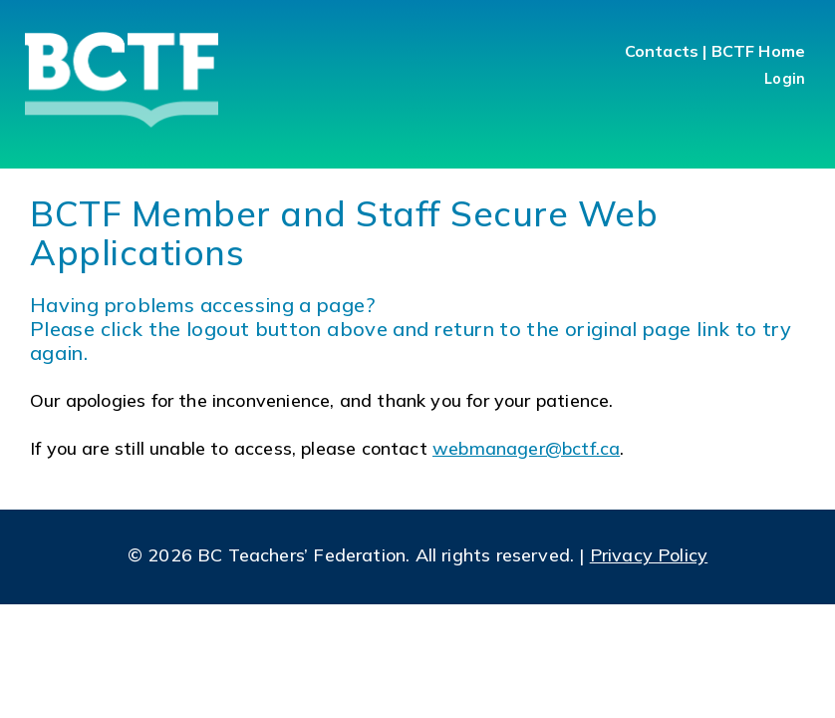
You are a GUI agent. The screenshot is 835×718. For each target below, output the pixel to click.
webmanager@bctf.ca (526, 448)
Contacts (661, 51)
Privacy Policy (649, 554)
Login (784, 79)
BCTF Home (758, 51)
